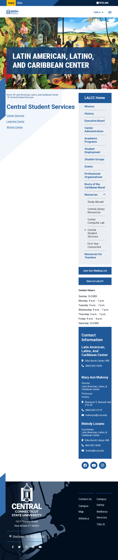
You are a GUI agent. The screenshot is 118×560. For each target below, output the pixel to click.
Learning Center (15, 121)
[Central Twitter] (19, 547)
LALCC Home (95, 98)
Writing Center (15, 127)
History (89, 113)
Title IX (101, 524)
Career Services (15, 115)
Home (9, 95)
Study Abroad (95, 201)
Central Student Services (93, 233)
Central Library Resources (96, 210)
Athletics (84, 518)
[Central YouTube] (40, 547)
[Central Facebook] (13, 547)
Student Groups (94, 159)
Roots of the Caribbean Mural (95, 186)
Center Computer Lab (96, 221)
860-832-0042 (93, 445)
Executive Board (95, 120)
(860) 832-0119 (93, 410)
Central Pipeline (103, 3)
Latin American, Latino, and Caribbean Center (37, 95)
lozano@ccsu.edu (94, 450)
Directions (18, 536)
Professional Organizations (93, 175)
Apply (11, 2)
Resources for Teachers (93, 256)
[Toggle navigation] (110, 11)
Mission (89, 106)
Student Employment (92, 150)
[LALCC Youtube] (93, 465)
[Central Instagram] (26, 547)
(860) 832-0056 (93, 365)
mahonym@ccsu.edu (96, 415)
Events (89, 166)
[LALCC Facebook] (85, 465)
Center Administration (94, 129)
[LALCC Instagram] (102, 465)
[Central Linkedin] (33, 547)
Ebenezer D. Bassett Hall (98, 402)
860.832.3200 (37, 536)
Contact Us (85, 499)
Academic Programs (91, 140)
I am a (97, 12)
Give (19, 2)
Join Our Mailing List (95, 270)
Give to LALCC (95, 281)
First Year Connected (94, 245)
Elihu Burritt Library (95, 360)
